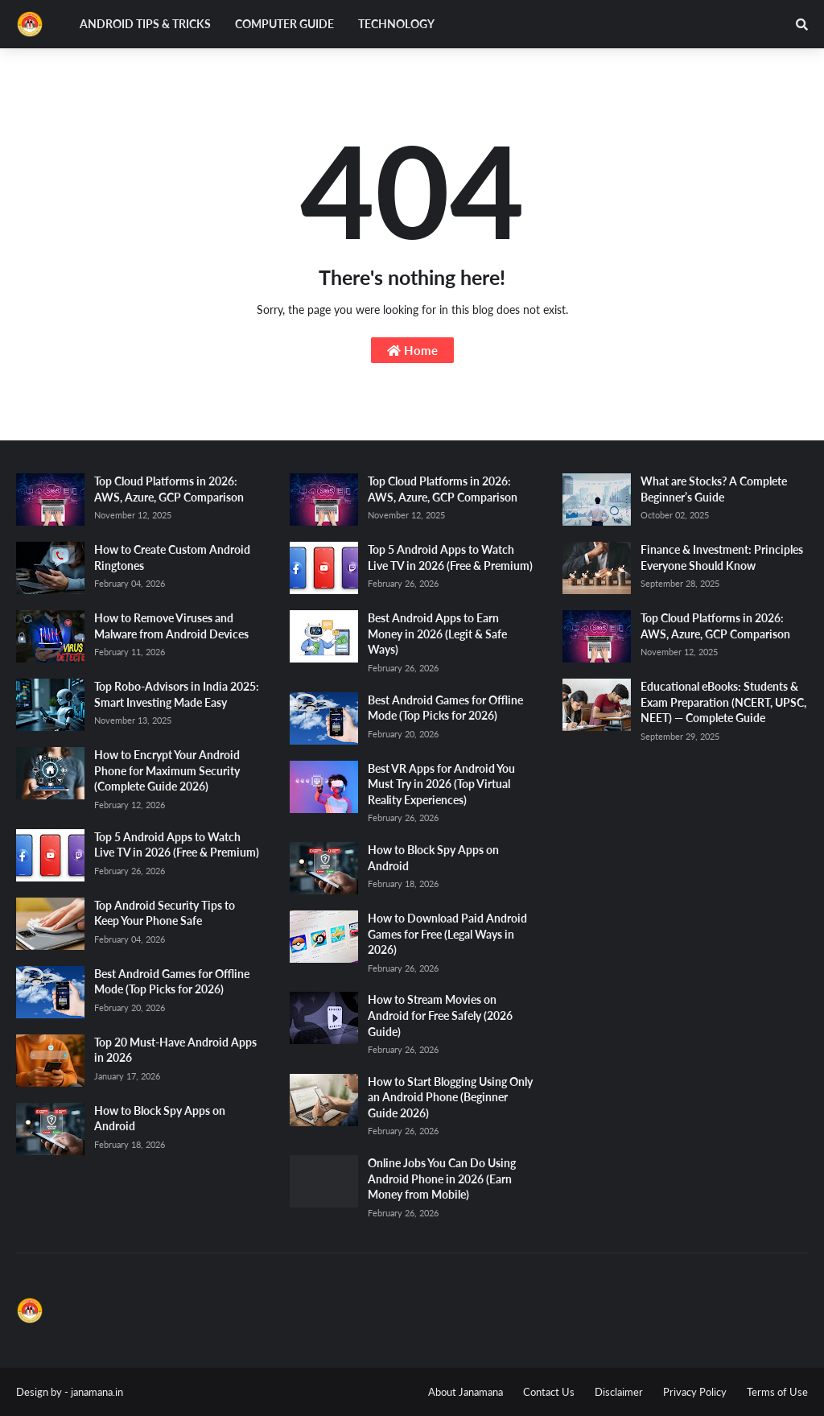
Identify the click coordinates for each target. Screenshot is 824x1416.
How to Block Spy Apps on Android (159, 1118)
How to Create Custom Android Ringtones (172, 557)
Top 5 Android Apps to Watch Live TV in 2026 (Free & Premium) (176, 845)
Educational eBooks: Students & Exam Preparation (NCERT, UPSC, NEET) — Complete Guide (723, 702)
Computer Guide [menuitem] (284, 24)
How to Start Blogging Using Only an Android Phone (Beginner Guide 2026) (450, 1097)
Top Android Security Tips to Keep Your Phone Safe (164, 913)
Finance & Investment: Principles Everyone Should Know (722, 557)
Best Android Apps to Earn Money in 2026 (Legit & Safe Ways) (437, 633)
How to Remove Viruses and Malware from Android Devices (171, 626)
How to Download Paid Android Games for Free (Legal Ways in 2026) (447, 933)
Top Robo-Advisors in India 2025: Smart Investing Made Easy (176, 694)
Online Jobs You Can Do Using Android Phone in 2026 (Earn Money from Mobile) (442, 1178)
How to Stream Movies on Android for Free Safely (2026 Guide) (440, 1015)
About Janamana (465, 1391)
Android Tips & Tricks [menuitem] (145, 24)
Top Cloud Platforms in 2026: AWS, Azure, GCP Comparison (169, 489)
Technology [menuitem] (396, 24)
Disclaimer (619, 1391)
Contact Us (549, 1391)
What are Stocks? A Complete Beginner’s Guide (714, 489)
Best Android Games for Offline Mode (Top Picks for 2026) (171, 982)
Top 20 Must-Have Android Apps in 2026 (175, 1050)
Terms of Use (777, 1391)
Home (412, 350)
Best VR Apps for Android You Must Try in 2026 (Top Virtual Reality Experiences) (441, 784)
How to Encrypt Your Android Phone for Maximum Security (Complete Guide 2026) (167, 770)
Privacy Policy (695, 1391)
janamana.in (97, 1391)
